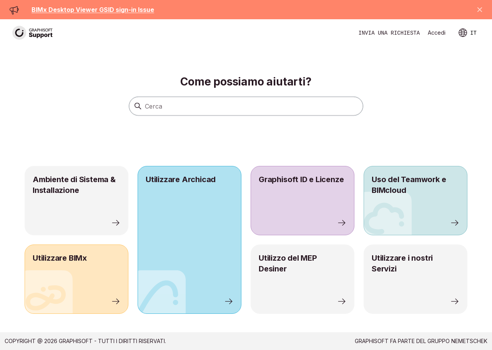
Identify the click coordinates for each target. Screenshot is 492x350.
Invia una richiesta (389, 33)
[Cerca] (246, 106)
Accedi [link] (436, 32)
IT (467, 32)
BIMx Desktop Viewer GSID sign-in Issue (93, 9)
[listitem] (189, 240)
